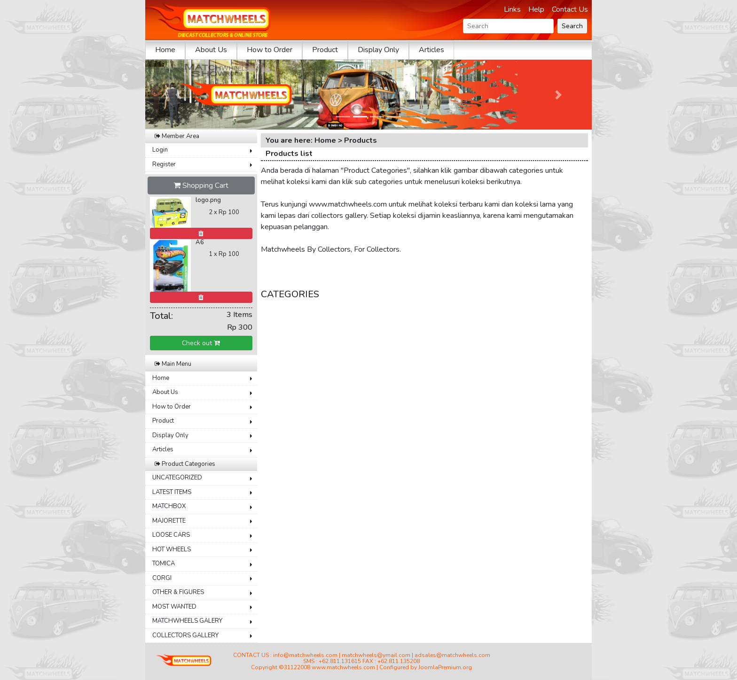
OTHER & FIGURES (178, 592)
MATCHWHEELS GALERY (187, 621)
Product (325, 50)
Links (512, 9)
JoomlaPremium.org (445, 667)
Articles (431, 50)
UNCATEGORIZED (177, 477)
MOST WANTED (174, 607)
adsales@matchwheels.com (452, 655)
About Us (211, 50)
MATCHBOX (169, 506)
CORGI (162, 578)
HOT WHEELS (171, 549)
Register (164, 164)
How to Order (269, 50)
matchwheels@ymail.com (376, 655)
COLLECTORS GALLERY (185, 635)
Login (160, 150)
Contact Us (570, 9)
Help (536, 9)
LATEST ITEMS (171, 492)
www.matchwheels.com (343, 667)
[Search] (508, 26)
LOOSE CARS (171, 535)
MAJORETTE (169, 521)
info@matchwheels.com (305, 655)
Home (165, 50)
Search (572, 26)
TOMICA (163, 563)
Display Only (378, 50)
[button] (178, 95)
